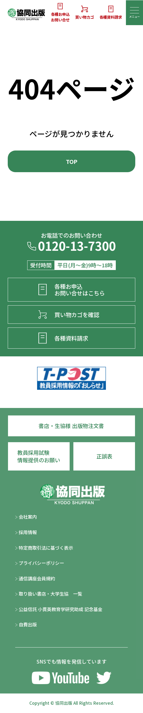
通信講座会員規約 (35, 578)
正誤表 (104, 456)
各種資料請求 (111, 13)
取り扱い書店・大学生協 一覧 (48, 593)
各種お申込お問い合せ (60, 12)
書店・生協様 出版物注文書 (71, 426)
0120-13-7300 (71, 247)
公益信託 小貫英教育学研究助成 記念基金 (58, 609)
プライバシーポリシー (39, 563)
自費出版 (26, 624)
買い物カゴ (84, 13)
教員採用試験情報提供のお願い (38, 456)
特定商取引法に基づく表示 (44, 547)
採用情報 (26, 532)
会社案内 (26, 516)
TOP (71, 161)
